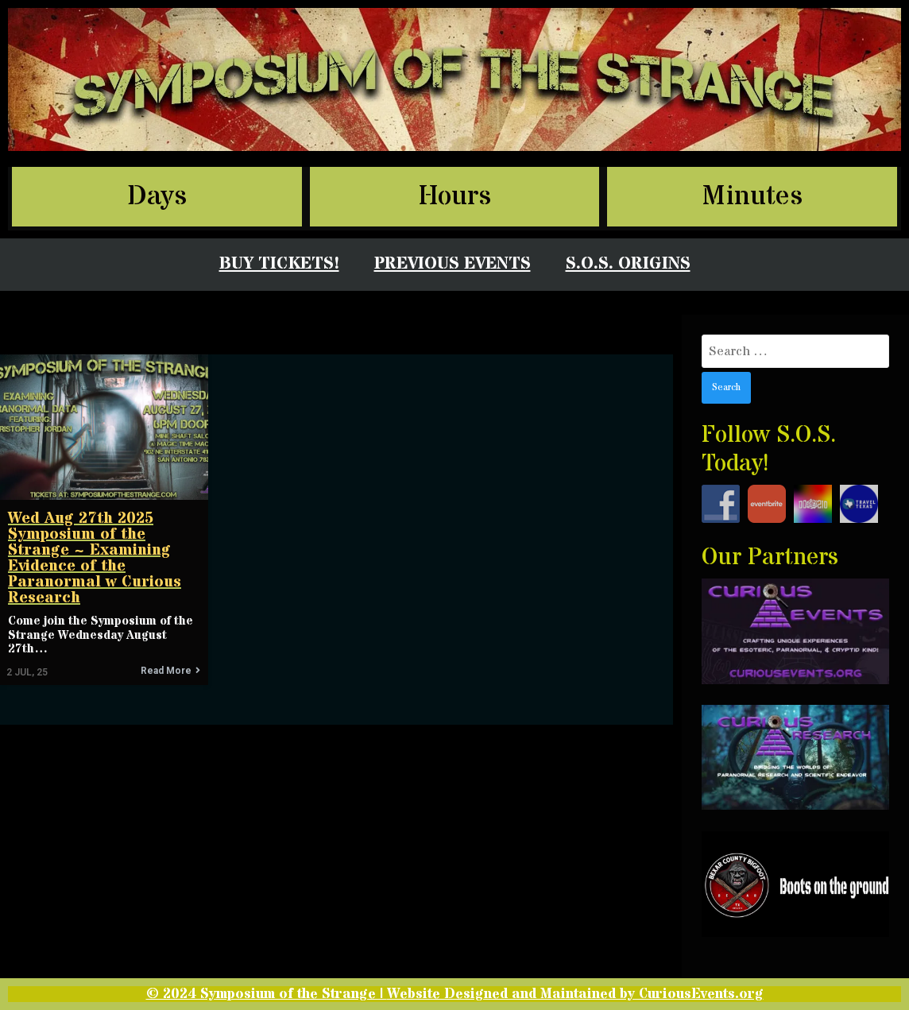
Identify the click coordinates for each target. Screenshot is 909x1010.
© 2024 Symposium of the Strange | (266, 994)
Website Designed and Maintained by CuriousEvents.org (575, 994)
